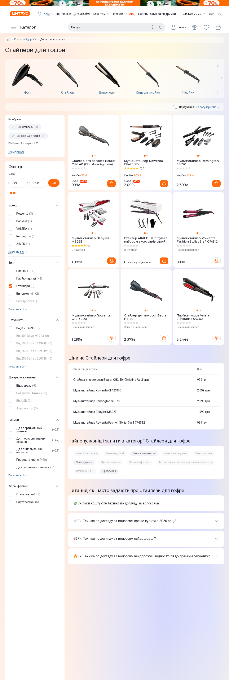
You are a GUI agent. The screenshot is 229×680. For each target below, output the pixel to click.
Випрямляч (107, 93)
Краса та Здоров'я (25, 39)
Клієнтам (101, 14)
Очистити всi (16, 152)
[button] (34, 213)
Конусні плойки (148, 93)
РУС (219, 13)
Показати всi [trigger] (16, 252)
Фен (27, 93)
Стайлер (67, 93)
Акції (133, 14)
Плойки (188, 93)
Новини (143, 14)
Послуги (120, 14)
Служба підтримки (163, 14)
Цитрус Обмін (82, 14)
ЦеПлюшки (63, 14)
